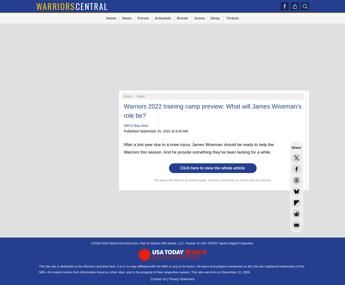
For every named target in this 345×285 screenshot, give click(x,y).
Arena (199, 18)
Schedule (163, 18)
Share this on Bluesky (296, 191)
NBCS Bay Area (136, 126)
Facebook (285, 6)
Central (72, 6)
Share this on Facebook (296, 169)
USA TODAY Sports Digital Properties (226, 243)
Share (295, 6)
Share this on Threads (296, 180)
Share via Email (296, 225)
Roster (182, 18)
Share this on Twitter (296, 158)
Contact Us (158, 279)
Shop (215, 18)
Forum (143, 18)
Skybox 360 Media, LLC (167, 243)
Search (305, 6)
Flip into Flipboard (296, 202)
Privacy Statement (182, 279)
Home (111, 18)
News (127, 18)
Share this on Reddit (296, 214)
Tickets (232, 18)
